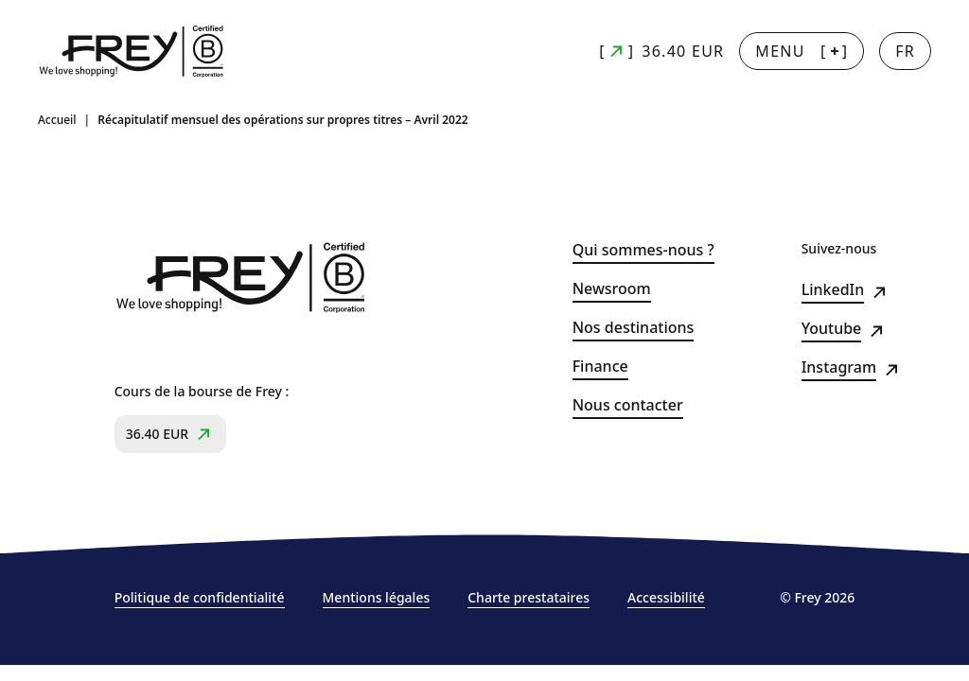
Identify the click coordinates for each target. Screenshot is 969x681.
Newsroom (612, 289)
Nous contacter (628, 405)
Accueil (57, 120)
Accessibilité (666, 597)
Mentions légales (377, 597)
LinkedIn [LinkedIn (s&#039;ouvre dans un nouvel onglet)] (833, 290)
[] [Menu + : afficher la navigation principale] (801, 51)
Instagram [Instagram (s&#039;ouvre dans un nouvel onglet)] (839, 367)
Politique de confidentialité (200, 597)
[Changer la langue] (905, 51)
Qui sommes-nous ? (643, 250)
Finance (600, 366)
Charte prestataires (528, 597)
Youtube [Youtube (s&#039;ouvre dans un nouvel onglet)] (832, 329)
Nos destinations (634, 328)
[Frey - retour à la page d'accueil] (132, 51)
